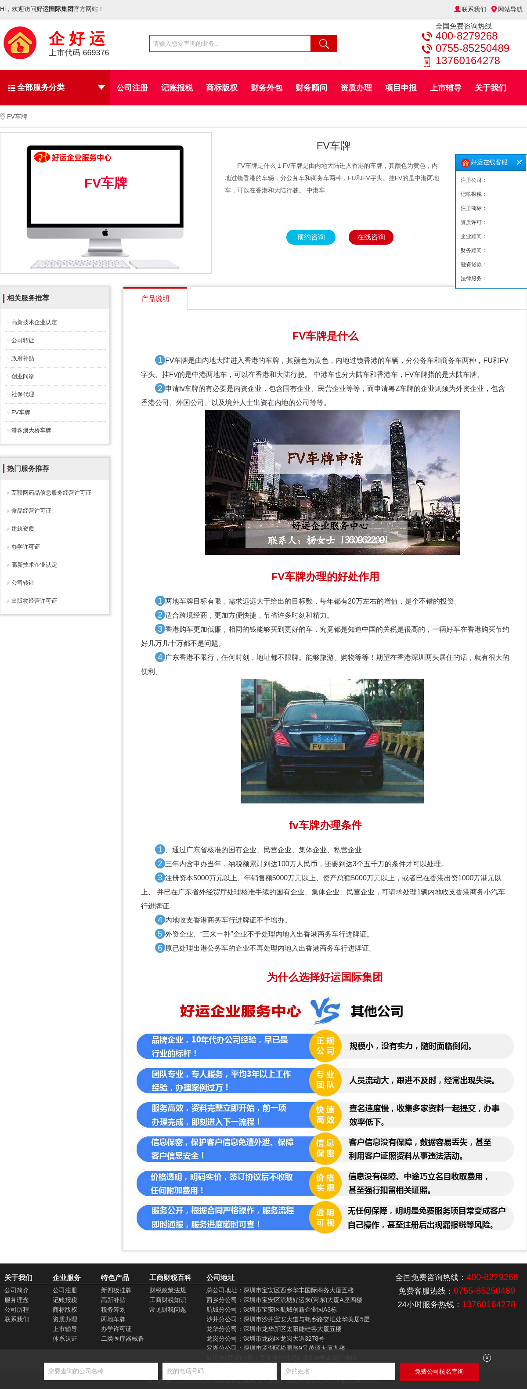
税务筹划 (113, 1309)
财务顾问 (311, 87)
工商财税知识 (167, 1299)
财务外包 (266, 87)
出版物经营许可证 (34, 600)
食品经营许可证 (31, 510)
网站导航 (510, 9)
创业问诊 (22, 376)
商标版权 (222, 87)
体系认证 (65, 1338)
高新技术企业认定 (34, 322)
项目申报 (401, 87)
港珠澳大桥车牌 (31, 430)
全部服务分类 (61, 87)
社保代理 (22, 394)
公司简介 (16, 1290)
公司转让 (22, 340)
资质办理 (356, 87)
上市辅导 (446, 87)
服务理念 (16, 1299)
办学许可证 (25, 546)
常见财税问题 (167, 1309)
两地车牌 (113, 1319)
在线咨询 (371, 237)
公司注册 (132, 87)
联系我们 (474, 9)
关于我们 (490, 87)
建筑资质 (22, 528)
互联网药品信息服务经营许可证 (51, 492)
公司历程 (16, 1309)
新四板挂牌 (116, 1290)
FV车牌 (20, 412)
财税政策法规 (167, 1290)
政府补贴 (22, 358)
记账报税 (177, 87)
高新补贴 (113, 1299)
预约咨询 (311, 237)
